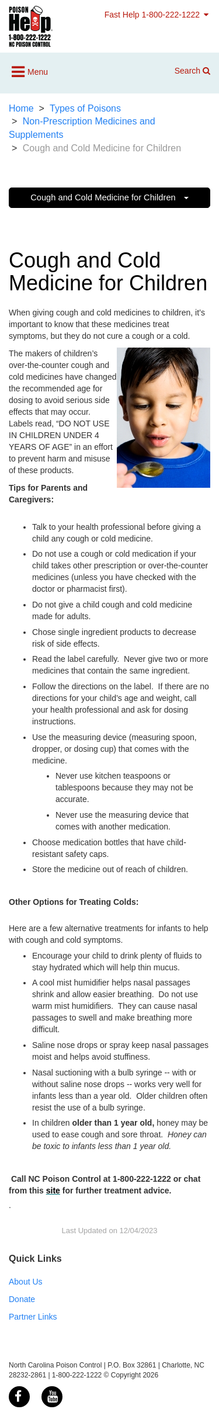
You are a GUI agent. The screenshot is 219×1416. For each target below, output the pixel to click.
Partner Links (33, 1316)
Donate (22, 1299)
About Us (26, 1281)
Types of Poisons (85, 108)
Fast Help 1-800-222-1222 (157, 14)
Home (21, 108)
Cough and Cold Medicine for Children (109, 197)
